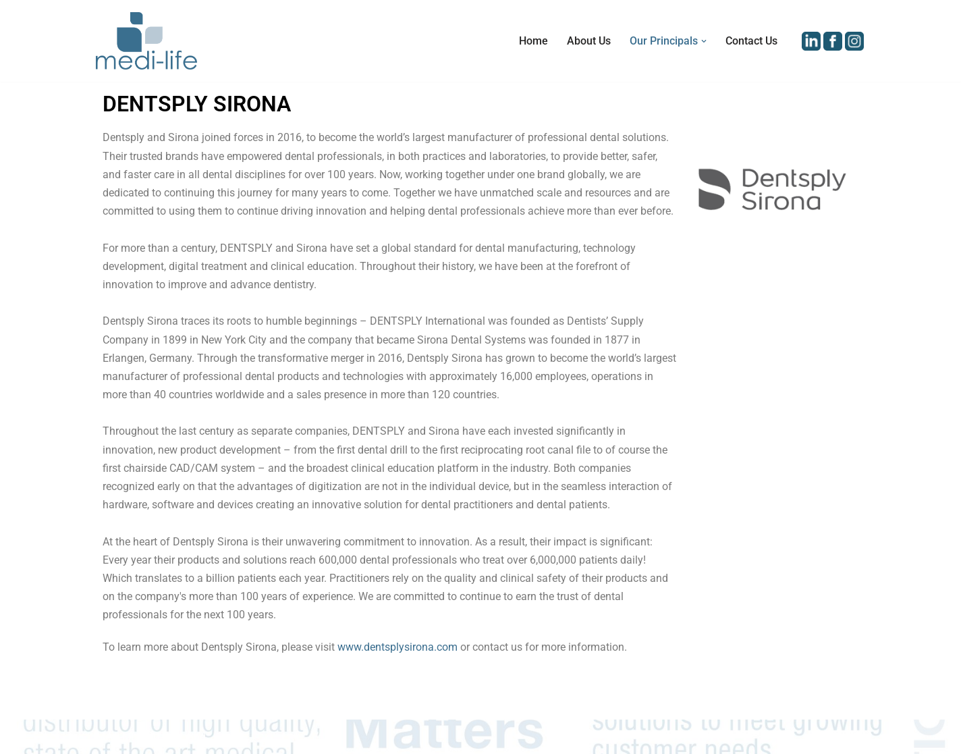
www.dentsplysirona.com (397, 647)
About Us (589, 40)
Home (533, 40)
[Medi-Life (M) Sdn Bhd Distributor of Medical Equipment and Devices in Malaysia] (146, 41)
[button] (704, 41)
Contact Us (751, 40)
